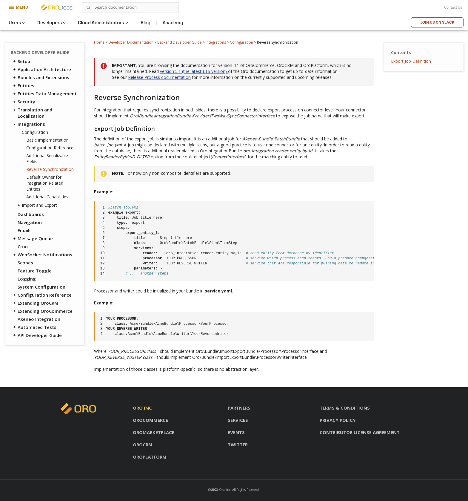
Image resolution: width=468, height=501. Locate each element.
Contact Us (453, 7)
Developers (49, 22)
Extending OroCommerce (42, 311)
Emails (25, 230)
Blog (145, 22)
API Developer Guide (37, 335)
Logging (27, 279)
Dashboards (31, 214)
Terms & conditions (345, 408)
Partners (239, 408)
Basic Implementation (47, 140)
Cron (23, 246)
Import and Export (38, 205)
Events (236, 432)
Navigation (30, 222)
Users (15, 22)
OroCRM (143, 445)
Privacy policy (338, 420)
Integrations (216, 42)
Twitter (238, 445)
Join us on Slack (437, 22)
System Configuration (41, 287)
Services (238, 420)
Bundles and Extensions (40, 77)
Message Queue (32, 238)
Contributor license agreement (360, 432)
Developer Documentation (130, 42)
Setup (21, 61)
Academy (173, 22)
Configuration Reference (49, 148)
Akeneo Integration (39, 319)
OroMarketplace (153, 432)
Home (99, 42)
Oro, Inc (224, 490)
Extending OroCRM (35, 303)
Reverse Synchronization (50, 169)
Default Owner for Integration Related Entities (44, 183)
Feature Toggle (35, 271)
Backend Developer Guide (179, 42)
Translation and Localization (32, 113)
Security (23, 102)
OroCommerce (150, 420)
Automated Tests (34, 327)
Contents (401, 52)
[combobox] (130, 8)
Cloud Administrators (101, 22)
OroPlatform (150, 457)
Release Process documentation (159, 77)
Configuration (241, 42)
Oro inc (142, 408)
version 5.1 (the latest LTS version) (194, 71)
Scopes (25, 263)
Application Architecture (41, 69)
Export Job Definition (411, 61)
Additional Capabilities (47, 197)
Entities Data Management (44, 93)
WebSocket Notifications (42, 255)
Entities (23, 85)
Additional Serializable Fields (47, 158)
